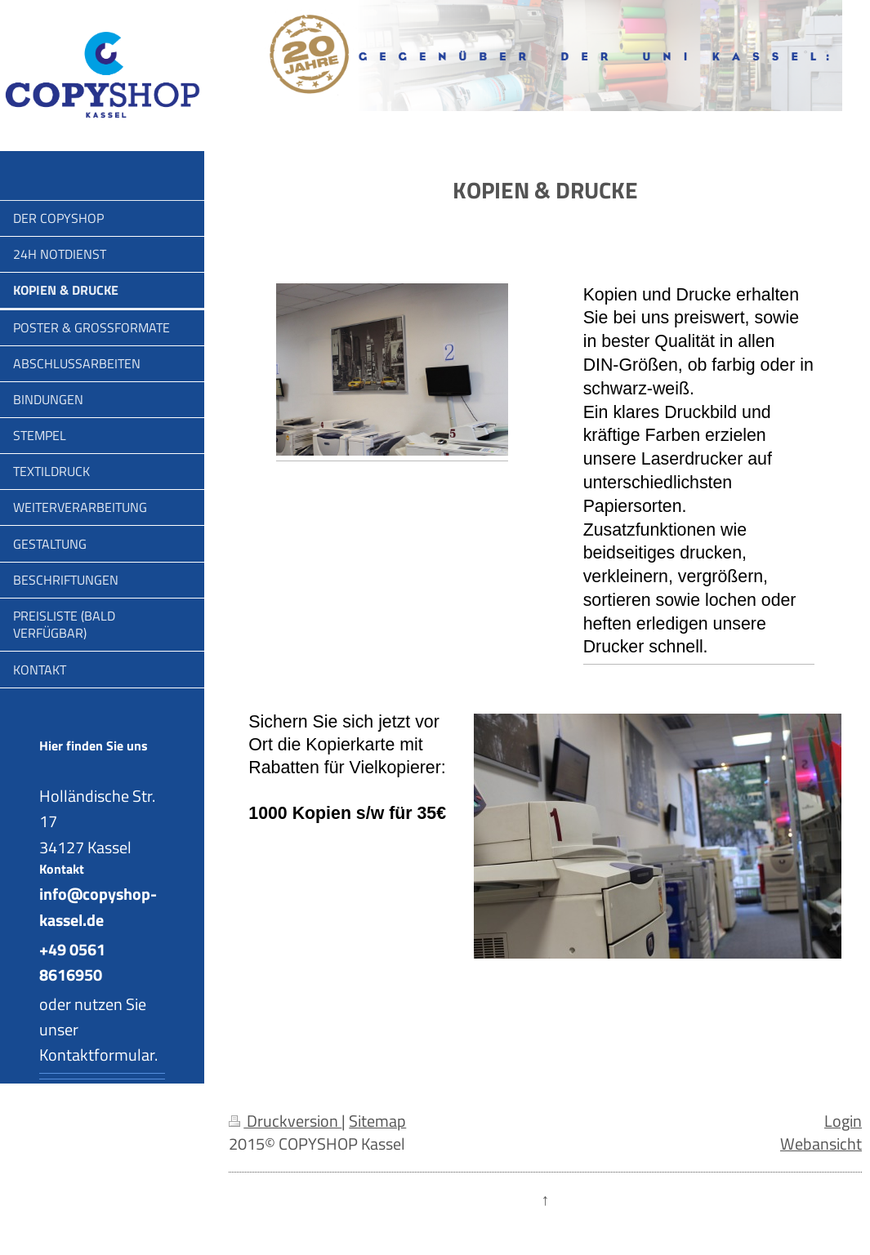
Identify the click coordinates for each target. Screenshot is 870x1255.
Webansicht (821, 1144)
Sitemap (377, 1121)
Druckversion (285, 1121)
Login (843, 1121)
